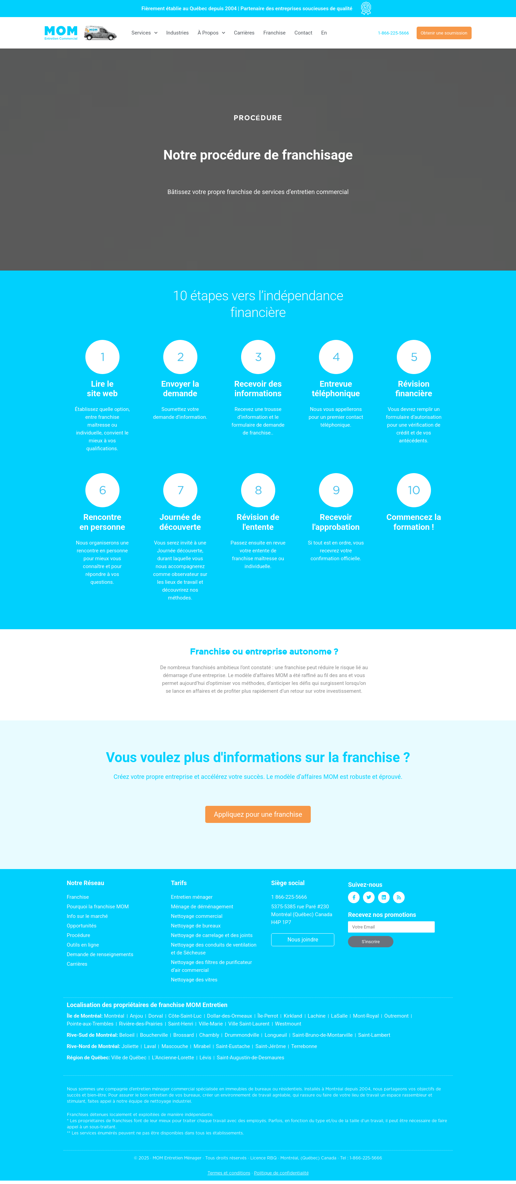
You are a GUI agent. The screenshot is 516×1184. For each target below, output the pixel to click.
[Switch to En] (324, 33)
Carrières (244, 33)
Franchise (274, 33)
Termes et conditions (229, 1172)
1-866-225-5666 (366, 1157)
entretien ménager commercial (164, 1088)
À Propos (211, 33)
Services (144, 33)
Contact (303, 33)
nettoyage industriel (170, 1101)
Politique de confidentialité (281, 1172)
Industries (177, 33)
